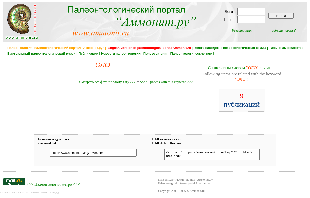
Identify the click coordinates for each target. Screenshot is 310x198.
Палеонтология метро (53, 186)
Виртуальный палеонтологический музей (41, 53)
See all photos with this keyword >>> (166, 82)
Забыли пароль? (284, 30)
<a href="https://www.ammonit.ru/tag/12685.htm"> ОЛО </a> (209, 155)
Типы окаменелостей (286, 48)
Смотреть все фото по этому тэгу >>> (107, 82)
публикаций (242, 100)
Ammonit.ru (197, 192)
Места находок (206, 48)
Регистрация (242, 30)
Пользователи (155, 53)
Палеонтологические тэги (191, 53)
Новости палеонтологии (121, 53)
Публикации (88, 53)
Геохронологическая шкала (243, 48)
